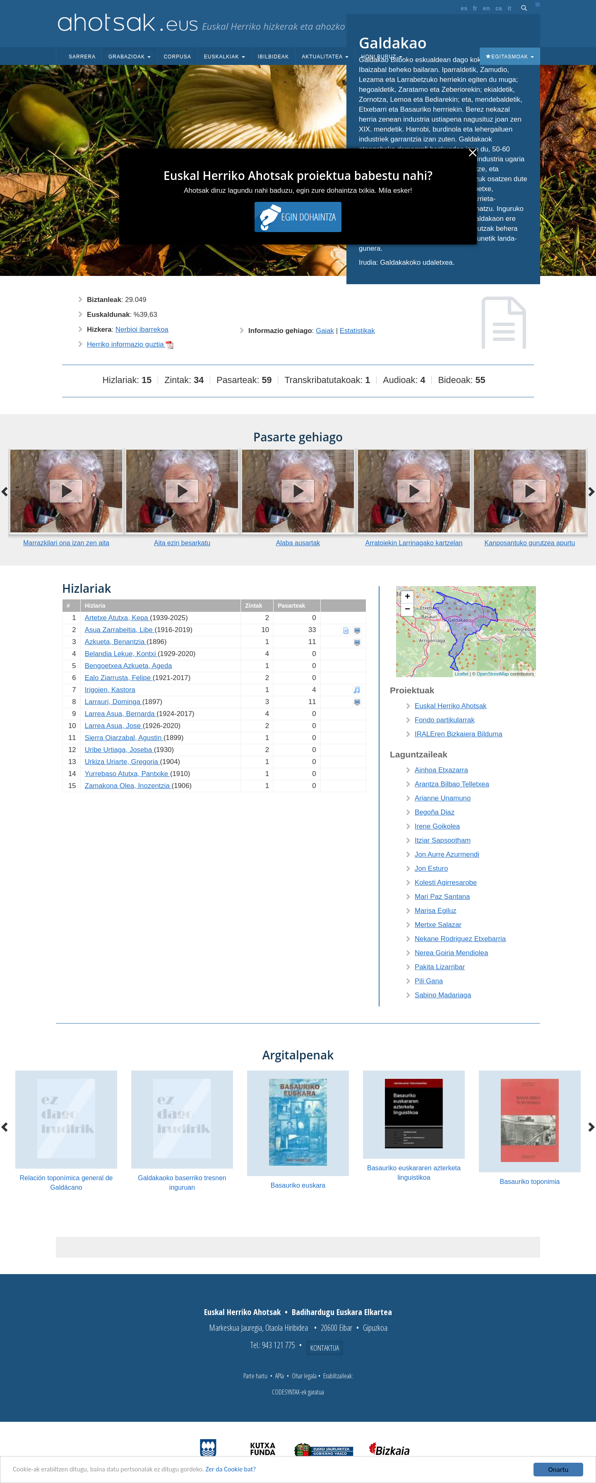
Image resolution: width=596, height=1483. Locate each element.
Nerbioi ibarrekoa (141, 329)
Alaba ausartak (298, 542)
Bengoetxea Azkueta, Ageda (128, 666)
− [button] (407, 610)
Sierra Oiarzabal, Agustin (124, 738)
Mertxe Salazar (438, 925)
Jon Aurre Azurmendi (447, 854)
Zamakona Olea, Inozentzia (128, 786)
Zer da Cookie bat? (242, 1470)
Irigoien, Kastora (110, 690)
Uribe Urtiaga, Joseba (119, 750)
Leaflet (462, 673)
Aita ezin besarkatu (182, 542)
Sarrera (82, 57)
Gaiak (325, 331)
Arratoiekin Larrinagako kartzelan (414, 542)
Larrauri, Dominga (113, 702)
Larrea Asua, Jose (114, 726)
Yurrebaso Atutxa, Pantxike (127, 774)
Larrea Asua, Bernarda (121, 714)
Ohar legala (304, 1375)
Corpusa (177, 57)
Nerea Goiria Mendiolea (451, 953)
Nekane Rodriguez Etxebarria (460, 939)
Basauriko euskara (298, 1185)
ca (498, 8)
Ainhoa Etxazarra (441, 770)
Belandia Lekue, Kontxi (121, 654)
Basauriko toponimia (530, 1181)
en (486, 8)
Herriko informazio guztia (130, 344)
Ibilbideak (273, 57)
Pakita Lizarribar (440, 967)
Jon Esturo (431, 868)
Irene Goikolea (437, 826)
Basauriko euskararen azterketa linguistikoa (414, 1172)
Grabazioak (129, 57)
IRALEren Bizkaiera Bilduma (458, 734)
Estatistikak (357, 331)
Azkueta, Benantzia (116, 642)
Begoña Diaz (434, 812)
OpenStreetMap (493, 673)
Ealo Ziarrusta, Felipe (119, 678)
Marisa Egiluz (436, 911)
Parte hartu (255, 1375)
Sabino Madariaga (443, 995)
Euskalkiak (224, 57)
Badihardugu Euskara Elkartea (342, 1312)
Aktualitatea (325, 57)
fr (475, 8)
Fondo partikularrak (445, 720)
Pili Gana (429, 981)
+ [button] (407, 597)
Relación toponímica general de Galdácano (66, 1182)
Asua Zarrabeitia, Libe (120, 630)
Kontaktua (324, 1348)
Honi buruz (381, 57)
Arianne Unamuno (443, 798)
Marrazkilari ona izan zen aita (66, 542)
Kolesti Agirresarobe (446, 882)
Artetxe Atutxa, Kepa (117, 618)
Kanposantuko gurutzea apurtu (530, 542)
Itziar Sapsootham (443, 840)
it (510, 8)
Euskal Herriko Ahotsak (450, 706)
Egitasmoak (510, 57)
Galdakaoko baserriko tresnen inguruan (182, 1182)
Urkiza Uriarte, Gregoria (122, 762)
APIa (279, 1375)
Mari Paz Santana (442, 897)
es (464, 8)
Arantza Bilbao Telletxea (452, 784)
